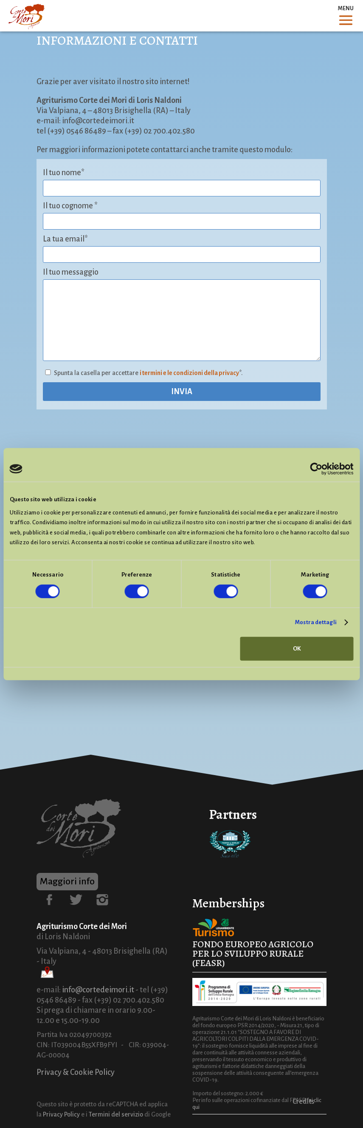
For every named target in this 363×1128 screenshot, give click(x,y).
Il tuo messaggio (70, 272)
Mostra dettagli (316, 622)
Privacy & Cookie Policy (76, 1072)
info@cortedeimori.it (98, 990)
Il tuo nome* (63, 172)
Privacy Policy (61, 1114)
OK (297, 648)
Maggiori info (67, 881)
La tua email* (65, 239)
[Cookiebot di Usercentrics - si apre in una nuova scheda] (316, 469)
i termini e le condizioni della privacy (189, 372)
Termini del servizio (116, 1114)
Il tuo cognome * (70, 206)
